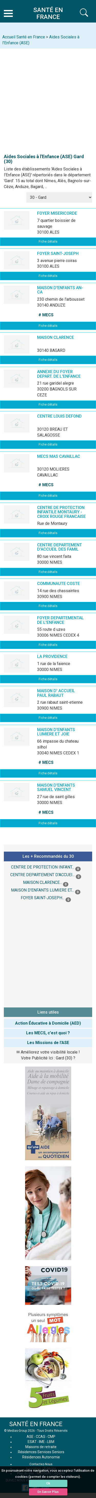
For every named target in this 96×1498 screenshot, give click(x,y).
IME (42, 1442)
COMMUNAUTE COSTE (58, 583)
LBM (50, 1442)
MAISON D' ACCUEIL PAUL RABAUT (56, 693)
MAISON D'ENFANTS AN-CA (60, 290)
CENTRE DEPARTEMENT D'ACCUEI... (42, 874)
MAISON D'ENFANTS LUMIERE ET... (42, 890)
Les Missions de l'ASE (48, 1042)
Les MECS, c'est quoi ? (48, 1032)
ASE (30, 1437)
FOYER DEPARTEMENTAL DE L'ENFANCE (60, 620)
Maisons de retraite (41, 1447)
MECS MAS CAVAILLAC (58, 456)
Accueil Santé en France (23, 37)
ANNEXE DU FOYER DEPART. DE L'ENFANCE (59, 374)
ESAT (32, 1442)
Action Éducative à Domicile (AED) (48, 1023)
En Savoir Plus (48, 1492)
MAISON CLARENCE (55, 337)
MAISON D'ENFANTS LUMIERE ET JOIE (56, 732)
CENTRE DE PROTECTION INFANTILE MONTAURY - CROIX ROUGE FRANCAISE (61, 512)
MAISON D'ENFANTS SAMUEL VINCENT (56, 787)
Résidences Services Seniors (41, 1452)
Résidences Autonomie (41, 1457)
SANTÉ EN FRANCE (35, 1424)
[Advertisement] (48, 99)
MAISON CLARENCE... (42, 882)
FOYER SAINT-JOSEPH (58, 253)
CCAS (40, 1437)
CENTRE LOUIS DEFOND (59, 416)
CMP (51, 1437)
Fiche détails (48, 241)
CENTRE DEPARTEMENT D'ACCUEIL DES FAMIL (59, 547)
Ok (48, 1483)
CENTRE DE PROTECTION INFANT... (42, 867)
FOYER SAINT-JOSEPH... (43, 897)
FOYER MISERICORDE (57, 213)
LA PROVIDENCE (52, 656)
